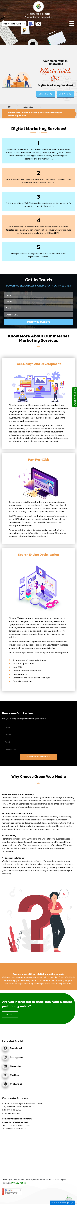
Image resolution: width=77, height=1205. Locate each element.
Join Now (65, 93)
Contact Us (46, 93)
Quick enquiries (75, 397)
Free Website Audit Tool (14, 23)
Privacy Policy (18, 1182)
